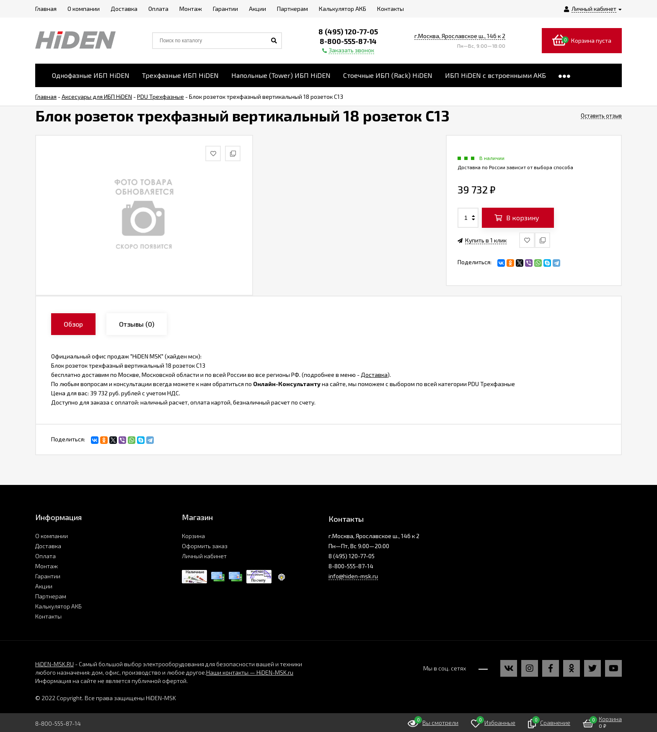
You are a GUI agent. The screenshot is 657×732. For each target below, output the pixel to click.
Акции (43, 586)
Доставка (374, 374)
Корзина (193, 535)
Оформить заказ (205, 545)
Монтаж (46, 566)
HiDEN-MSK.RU (54, 664)
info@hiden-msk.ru (353, 576)
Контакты (48, 616)
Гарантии (47, 576)
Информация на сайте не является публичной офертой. (111, 680)
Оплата (45, 555)
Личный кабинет (204, 555)
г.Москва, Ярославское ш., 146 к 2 (459, 35)
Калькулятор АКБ (58, 606)
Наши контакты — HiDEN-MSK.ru (249, 672)
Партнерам (50, 596)
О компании (51, 535)
